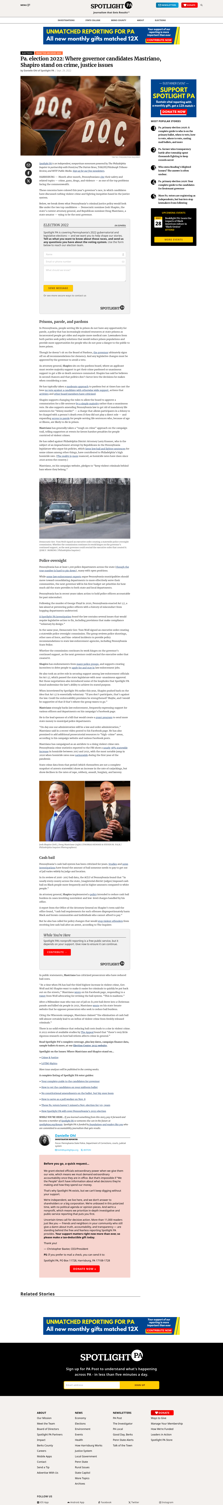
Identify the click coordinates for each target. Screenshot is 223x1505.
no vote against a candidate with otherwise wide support (77, 390)
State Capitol (82, 1472)
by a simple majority (87, 403)
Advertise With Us (47, 1472)
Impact (41, 1440)
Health (79, 1440)
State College (92, 20)
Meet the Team (46, 1423)
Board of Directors (48, 1429)
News (79, 1412)
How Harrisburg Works (88, 1445)
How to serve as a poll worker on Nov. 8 (63, 1099)
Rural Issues (82, 1467)
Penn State (81, 1461)
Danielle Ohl (65, 1135)
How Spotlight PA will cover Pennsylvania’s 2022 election (73, 1111)
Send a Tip (43, 1467)
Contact (41, 1461)
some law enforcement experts (63, 576)
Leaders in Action (161, 1434)
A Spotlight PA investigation (55, 616)
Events (79, 1434)
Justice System (83, 1450)
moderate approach (78, 386)
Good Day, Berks (123, 1434)
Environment (82, 1429)
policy (93, 894)
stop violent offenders (110, 921)
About (140, 20)
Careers (41, 1450)
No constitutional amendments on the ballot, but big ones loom (77, 1093)
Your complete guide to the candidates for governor (70, 1081)
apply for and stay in (83, 667)
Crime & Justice (49, 1057)
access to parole (61, 418)
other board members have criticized (75, 393)
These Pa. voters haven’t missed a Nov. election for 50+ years (75, 1105)
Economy (80, 1418)
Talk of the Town (122, 1445)
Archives (80, 1483)
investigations (47, 867)
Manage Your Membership (167, 1423)
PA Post (117, 1418)
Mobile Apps (44, 1456)
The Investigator (123, 1423)
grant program (104, 717)
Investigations (66, 20)
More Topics (82, 1478)
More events (174, 239)
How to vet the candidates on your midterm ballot (69, 1087)
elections (160, 20)
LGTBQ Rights (49, 1063)
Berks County (118, 20)
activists (44, 393)
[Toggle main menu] (25, 5)
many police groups (88, 664)
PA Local (118, 1429)
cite (102, 176)
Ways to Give (158, 1418)
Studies (113, 864)
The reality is (64, 456)
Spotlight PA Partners (49, 1434)
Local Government (86, 1456)
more (75, 456)
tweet (42, 995)
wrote (77, 992)
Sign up (140, 1385)
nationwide (81, 755)
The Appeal (87, 1032)
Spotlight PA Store (162, 1440)
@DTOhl (87, 1150)
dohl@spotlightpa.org (68, 1150)
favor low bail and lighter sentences (105, 448)
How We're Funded (162, 1429)
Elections (27, 53)
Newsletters (122, 1412)
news (125, 864)
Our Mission (44, 1418)
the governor (100, 352)
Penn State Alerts (123, 1440)
